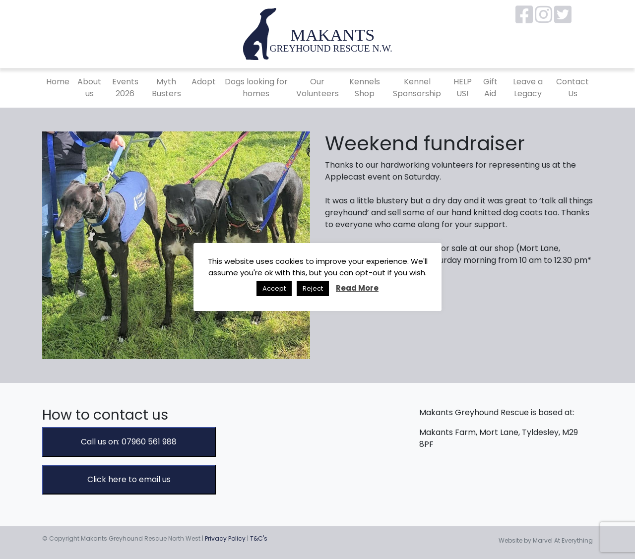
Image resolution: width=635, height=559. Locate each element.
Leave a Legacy (528, 87)
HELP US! (462, 87)
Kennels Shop (364, 87)
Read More (357, 288)
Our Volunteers (317, 87)
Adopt (203, 81)
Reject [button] (313, 288)
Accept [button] (274, 288)
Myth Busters (166, 87)
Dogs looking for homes (256, 87)
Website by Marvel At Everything (546, 540)
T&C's (258, 538)
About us (89, 87)
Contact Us (572, 87)
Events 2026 (125, 87)
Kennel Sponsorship (417, 87)
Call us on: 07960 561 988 (129, 441)
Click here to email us (129, 479)
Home (57, 81)
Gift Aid (490, 87)
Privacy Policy (225, 538)
